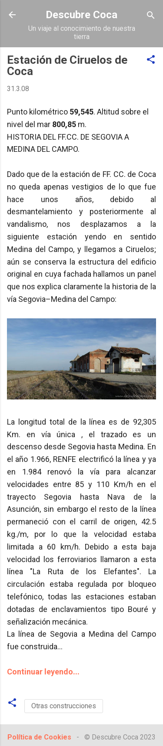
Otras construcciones (63, 706)
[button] (151, 60)
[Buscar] (151, 15)
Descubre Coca (81, 15)
